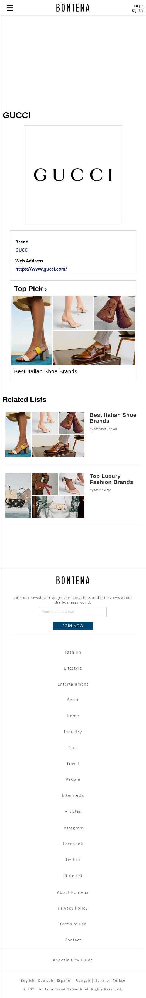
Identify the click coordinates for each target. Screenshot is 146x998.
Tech (73, 747)
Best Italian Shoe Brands (45, 371)
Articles (73, 811)
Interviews (73, 795)
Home (73, 715)
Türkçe (119, 980)
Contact (73, 940)
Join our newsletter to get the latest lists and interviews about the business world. (73, 599)
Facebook (73, 843)
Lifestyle (73, 668)
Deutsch (45, 980)
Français (83, 980)
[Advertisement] (73, 60)
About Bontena (73, 892)
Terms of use (72, 924)
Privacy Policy (73, 908)
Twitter (73, 859)
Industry (73, 731)
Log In (138, 6)
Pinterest (73, 875)
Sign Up (137, 11)
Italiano (101, 980)
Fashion (73, 652)
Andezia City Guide (73, 960)
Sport (73, 699)
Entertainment (72, 684)
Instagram (73, 828)
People (73, 779)
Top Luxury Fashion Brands (111, 479)
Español (64, 980)
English (28, 980)
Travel (72, 763)
